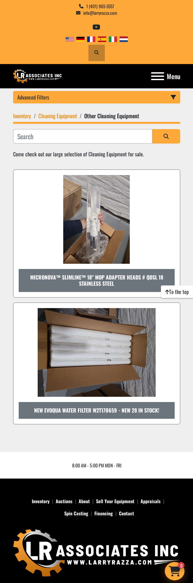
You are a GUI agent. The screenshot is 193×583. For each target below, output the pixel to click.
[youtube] (96, 27)
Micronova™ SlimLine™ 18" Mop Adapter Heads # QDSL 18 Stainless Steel (96, 280)
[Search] (82, 136)
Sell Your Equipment (115, 501)
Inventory (40, 501)
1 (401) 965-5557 (100, 6)
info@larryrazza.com (100, 13)
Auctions (64, 501)
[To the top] (177, 291)
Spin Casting (76, 513)
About (84, 501)
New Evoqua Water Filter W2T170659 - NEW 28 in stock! (96, 410)
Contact (126, 513)
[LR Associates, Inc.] (96, 552)
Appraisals (151, 501)
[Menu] (157, 76)
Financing (103, 513)
